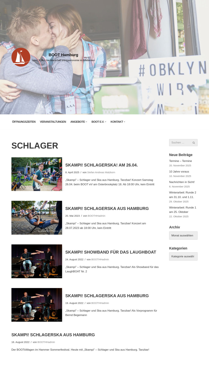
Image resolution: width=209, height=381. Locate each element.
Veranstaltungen (53, 121)
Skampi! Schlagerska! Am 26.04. (101, 165)
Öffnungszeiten (23, 121)
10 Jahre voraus (179, 171)
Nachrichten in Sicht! (182, 182)
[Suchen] (179, 142)
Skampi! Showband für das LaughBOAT (110, 252)
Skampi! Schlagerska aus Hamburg (107, 208)
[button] (86, 122)
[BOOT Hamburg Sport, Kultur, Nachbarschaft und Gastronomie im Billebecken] (53, 57)
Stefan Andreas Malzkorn (101, 172)
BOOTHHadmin (96, 215)
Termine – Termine (180, 161)
